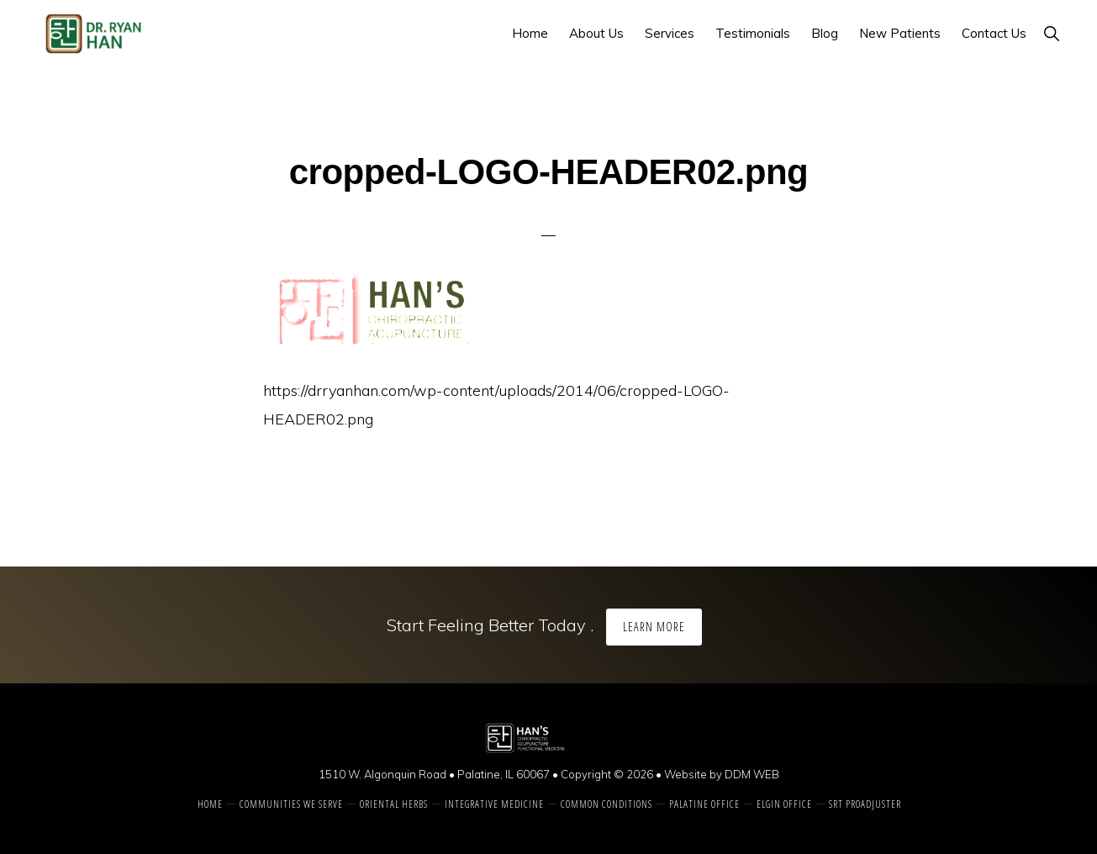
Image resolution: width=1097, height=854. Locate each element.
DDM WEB (752, 774)
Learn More (654, 627)
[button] (1051, 33)
